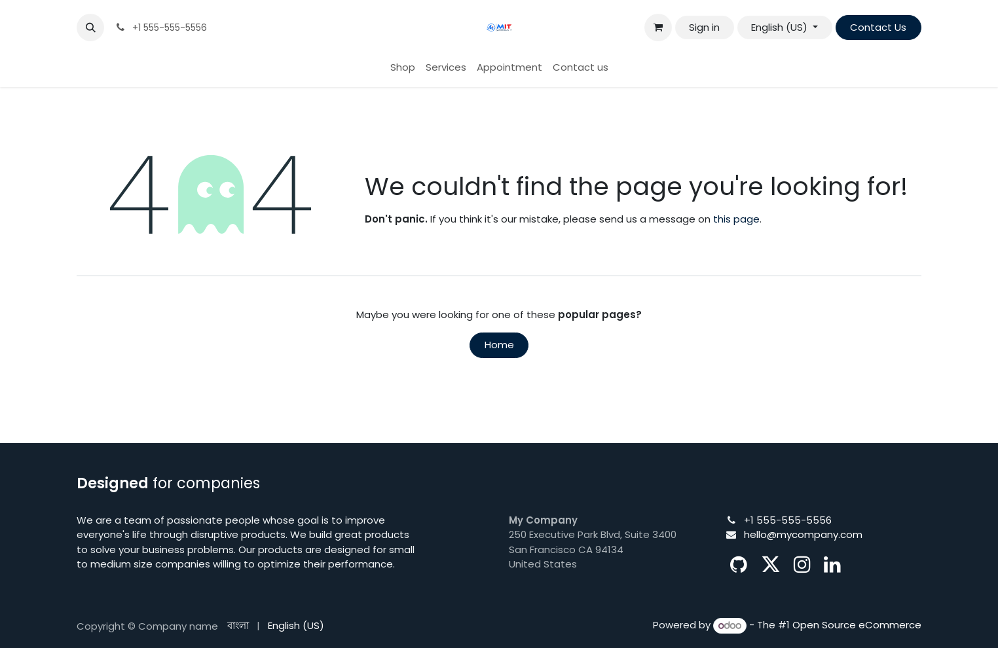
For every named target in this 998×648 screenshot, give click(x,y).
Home (499, 344)
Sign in (704, 27)
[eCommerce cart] (658, 27)
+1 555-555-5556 (788, 520)
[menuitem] (402, 68)
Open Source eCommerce (856, 625)
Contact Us (878, 27)
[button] (90, 27)
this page (736, 219)
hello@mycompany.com (803, 534)
